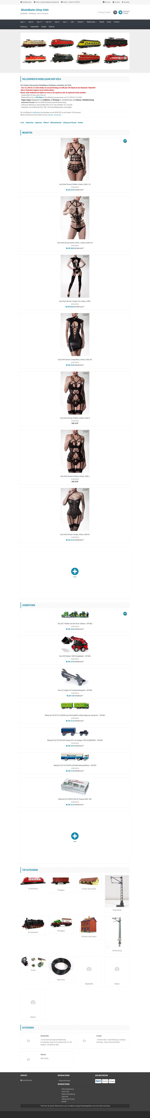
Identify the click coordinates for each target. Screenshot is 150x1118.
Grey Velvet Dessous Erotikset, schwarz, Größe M (75, 418)
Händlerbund (37, 112)
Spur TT (40, 22)
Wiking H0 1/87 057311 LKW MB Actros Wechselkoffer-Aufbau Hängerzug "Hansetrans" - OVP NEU (75, 715)
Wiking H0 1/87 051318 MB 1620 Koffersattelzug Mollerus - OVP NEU (75, 765)
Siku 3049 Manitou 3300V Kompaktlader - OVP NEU (75, 656)
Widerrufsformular (56, 123)
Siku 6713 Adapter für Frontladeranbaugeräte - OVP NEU (75, 690)
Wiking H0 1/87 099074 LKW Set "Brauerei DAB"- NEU (75, 799)
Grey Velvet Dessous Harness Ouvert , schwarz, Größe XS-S (75, 243)
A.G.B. (22, 123)
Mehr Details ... (45, 1058)
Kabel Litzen (61, 980)
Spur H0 (49, 22)
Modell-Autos (91, 22)
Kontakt (43, 27)
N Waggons (61, 890)
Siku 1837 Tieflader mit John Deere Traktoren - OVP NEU (75, 624)
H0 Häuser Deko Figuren (89, 937)
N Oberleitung (117, 910)
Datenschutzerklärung (68, 1094)
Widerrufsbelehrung (68, 1089)
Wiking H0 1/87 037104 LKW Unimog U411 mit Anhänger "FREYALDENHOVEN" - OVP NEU (75, 740)
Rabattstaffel (35, 27)
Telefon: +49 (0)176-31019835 (70, 2)
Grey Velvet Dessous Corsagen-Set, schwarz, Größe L (75, 301)
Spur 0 (57, 22)
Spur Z (23, 22)
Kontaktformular (26, 2)
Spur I (65, 22)
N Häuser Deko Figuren (89, 889)
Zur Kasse (107, 2)
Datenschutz (29, 123)
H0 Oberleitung (117, 951)
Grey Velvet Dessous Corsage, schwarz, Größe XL (75, 534)
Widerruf (51, 27)
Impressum (38, 123)
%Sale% (101, 22)
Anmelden (127, 2)
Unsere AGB (65, 1092)
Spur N (31, 22)
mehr (75, 572)
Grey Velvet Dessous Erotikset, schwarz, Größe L (75, 476)
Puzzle (109, 22)
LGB (73, 22)
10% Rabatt (39, 97)
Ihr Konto (117, 2)
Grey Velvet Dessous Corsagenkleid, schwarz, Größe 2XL (75, 360)
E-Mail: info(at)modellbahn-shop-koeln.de (46, 2)
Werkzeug (24, 27)
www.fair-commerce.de (54, 115)
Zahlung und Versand (69, 123)
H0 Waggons (61, 931)
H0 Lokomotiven (33, 932)
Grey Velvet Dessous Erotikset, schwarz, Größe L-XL (75, 184)
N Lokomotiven (33, 889)
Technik (117, 22)
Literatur (80, 22)
